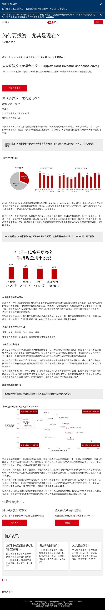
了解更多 (62, 9)
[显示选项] (6, 22)
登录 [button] (99, 22)
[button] (7, 592)
